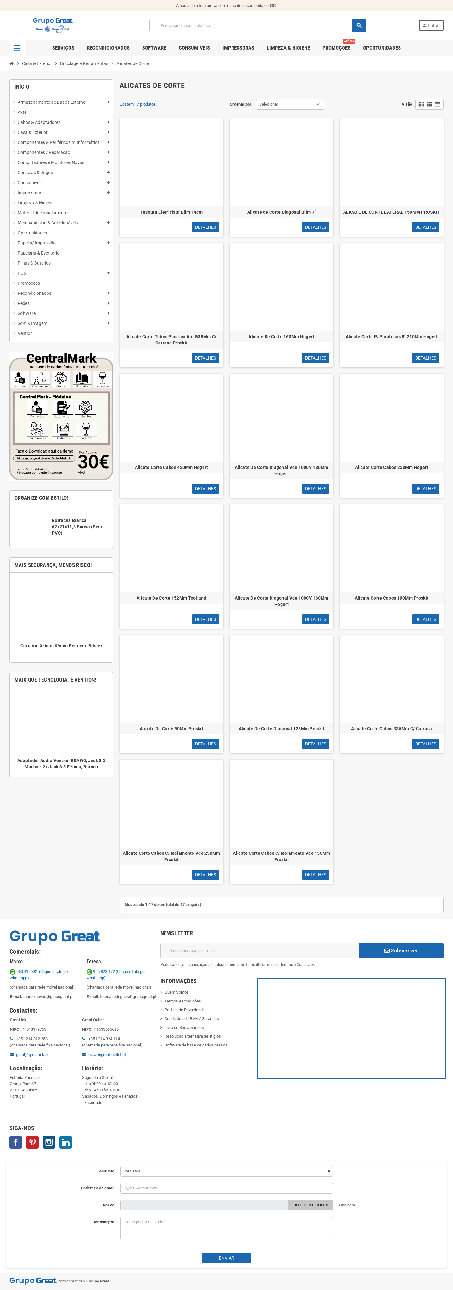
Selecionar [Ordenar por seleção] (268, 104)
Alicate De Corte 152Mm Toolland (171, 598)
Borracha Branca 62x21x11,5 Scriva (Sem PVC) (77, 526)
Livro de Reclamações (184, 1027)
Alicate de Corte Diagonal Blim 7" (281, 212)
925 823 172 (101, 971)
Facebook (15, 1142)
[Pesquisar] (257, 25)
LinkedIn (65, 1142)
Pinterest (32, 1142)
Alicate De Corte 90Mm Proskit (171, 728)
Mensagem (104, 1222)
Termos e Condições (183, 1001)
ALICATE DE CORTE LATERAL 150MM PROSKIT (391, 212)
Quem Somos (177, 992)
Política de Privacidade (185, 1009)
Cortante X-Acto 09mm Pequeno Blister (61, 645)
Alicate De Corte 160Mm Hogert (281, 336)
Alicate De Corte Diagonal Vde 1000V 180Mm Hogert (281, 470)
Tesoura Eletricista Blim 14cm (171, 212)
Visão (407, 104)
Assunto (106, 1171)
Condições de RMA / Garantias (192, 1018)
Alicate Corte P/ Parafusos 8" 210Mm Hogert (392, 336)
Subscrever (401, 950)
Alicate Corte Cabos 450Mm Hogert (171, 467)
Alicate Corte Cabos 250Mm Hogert (391, 467)
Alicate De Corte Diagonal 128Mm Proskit (282, 728)
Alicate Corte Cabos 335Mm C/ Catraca (391, 728)
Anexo (108, 1205)
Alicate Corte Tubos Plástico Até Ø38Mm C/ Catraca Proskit (171, 339)
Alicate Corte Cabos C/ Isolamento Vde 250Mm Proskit (171, 856)
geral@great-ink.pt (32, 1054)
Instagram (49, 1142)
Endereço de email (97, 1188)
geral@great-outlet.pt (107, 1054)
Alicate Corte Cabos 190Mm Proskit (391, 598)
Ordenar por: (241, 104)
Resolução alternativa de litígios (193, 1036)
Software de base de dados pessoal (196, 1045)
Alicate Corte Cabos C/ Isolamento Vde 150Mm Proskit (281, 856)
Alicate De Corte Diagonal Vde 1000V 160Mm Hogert (281, 601)
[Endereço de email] (259, 950)
